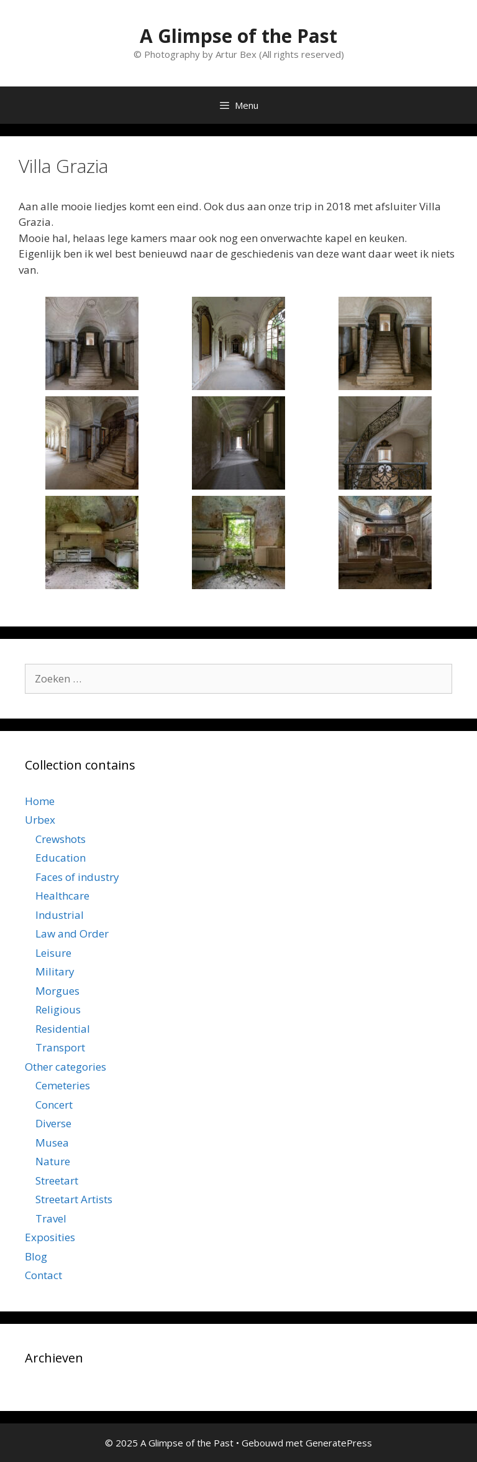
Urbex (40, 819)
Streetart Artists (73, 1199)
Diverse (53, 1123)
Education (60, 857)
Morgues (57, 991)
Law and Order (72, 933)
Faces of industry (77, 877)
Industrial (59, 915)
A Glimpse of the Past (238, 36)
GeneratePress (339, 1442)
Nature (52, 1161)
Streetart (56, 1180)
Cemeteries (62, 1085)
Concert (54, 1104)
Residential (62, 1029)
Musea (52, 1142)
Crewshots (60, 839)
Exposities (50, 1237)
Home (40, 801)
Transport (60, 1047)
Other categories (65, 1066)
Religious (58, 1009)
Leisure (53, 953)
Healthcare (62, 895)
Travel (50, 1218)
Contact (43, 1275)
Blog (36, 1256)
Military (55, 971)
